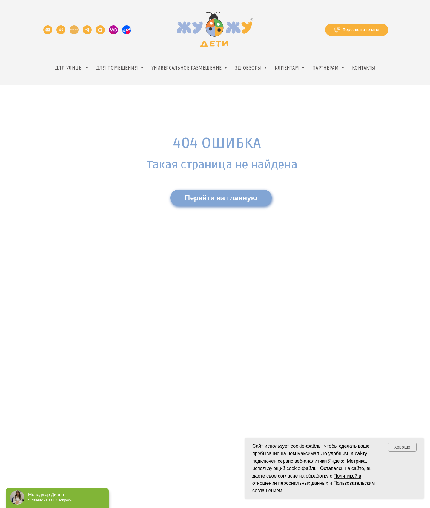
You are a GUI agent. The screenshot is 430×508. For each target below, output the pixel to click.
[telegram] (87, 29)
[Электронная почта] (47, 29)
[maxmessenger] (100, 29)
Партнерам (326, 68)
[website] (113, 29)
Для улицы (69, 68)
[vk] (60, 29)
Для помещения (117, 68)
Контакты (363, 68)
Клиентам (287, 68)
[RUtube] (74, 29)
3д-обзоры (249, 68)
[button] (356, 30)
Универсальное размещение (187, 68)
